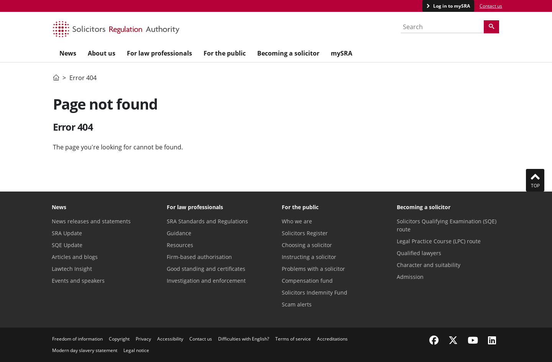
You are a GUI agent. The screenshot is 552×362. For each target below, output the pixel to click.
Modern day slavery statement (84, 350)
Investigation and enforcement (206, 280)
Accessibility (170, 339)
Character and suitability (428, 265)
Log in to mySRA (451, 6)
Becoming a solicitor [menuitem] (288, 53)
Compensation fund (307, 280)
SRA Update (67, 233)
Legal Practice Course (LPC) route (439, 241)
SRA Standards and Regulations (207, 221)
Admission (410, 276)
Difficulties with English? (243, 339)
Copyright (119, 339)
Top (535, 180)
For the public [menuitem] (225, 53)
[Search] (491, 26)
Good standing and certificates (206, 268)
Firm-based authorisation (199, 256)
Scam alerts (297, 304)
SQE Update (67, 245)
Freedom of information (77, 339)
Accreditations (332, 339)
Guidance (179, 233)
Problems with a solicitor (313, 268)
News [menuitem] (67, 53)
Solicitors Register (305, 233)
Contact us (491, 6)
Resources (180, 245)
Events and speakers (78, 280)
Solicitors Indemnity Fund (314, 292)
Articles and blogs (75, 256)
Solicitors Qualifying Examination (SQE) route (446, 225)
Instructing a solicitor (309, 256)
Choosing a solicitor (307, 245)
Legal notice (136, 350)
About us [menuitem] (101, 53)
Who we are (297, 221)
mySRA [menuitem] (341, 53)
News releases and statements (91, 221)
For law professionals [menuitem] (159, 53)
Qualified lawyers (419, 253)
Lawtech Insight (72, 268)
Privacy (143, 339)
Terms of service (293, 339)
